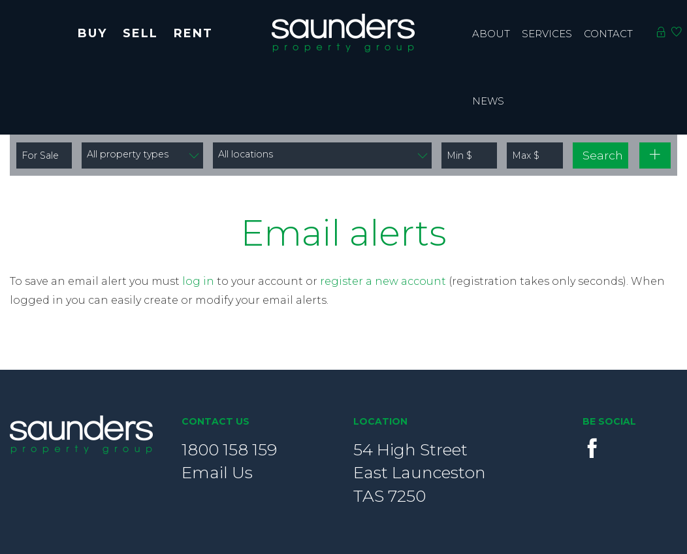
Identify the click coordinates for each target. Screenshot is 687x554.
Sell (140, 33)
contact (608, 33)
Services (547, 33)
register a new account (383, 281)
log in (198, 281)
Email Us (217, 472)
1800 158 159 (229, 449)
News (488, 101)
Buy (92, 33)
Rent (193, 33)
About (491, 33)
